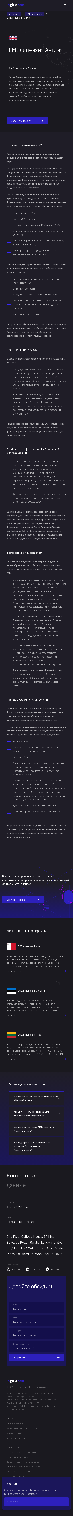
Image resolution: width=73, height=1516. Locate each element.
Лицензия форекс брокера (18, 1471)
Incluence (13, 14)
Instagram (16, 1269)
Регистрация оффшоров (17, 1457)
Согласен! (13, 1501)
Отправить (36, 1357)
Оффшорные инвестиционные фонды (23, 1462)
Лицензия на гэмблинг (16, 1476)
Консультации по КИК (16, 1438)
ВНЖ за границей (14, 1433)
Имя (15, 1305)
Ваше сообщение (21, 1344)
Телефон (10, 1202)
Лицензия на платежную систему (21, 1443)
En (28, 5)
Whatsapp (36, 1269)
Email (9, 1217)
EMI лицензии (35, 14)
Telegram (55, 1269)
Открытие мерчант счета (18, 1424)
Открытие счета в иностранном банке (23, 1466)
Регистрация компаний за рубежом (22, 1428)
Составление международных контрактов (25, 1452)
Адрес (9, 1232)
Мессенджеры (13, 1264)
